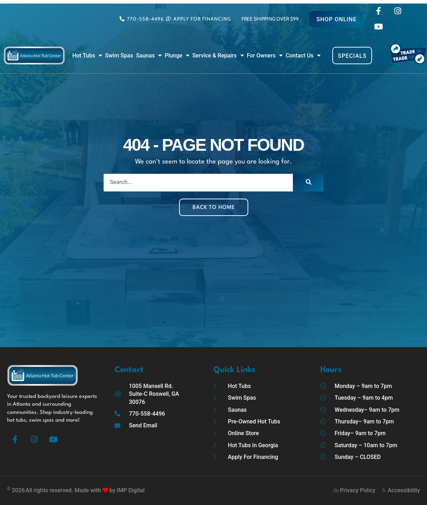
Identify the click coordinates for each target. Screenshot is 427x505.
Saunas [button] (149, 55)
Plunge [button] (177, 55)
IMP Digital (130, 490)
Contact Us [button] (303, 55)
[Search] (308, 183)
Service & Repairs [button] (218, 55)
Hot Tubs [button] (87, 55)
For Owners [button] (265, 55)
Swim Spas (119, 55)
